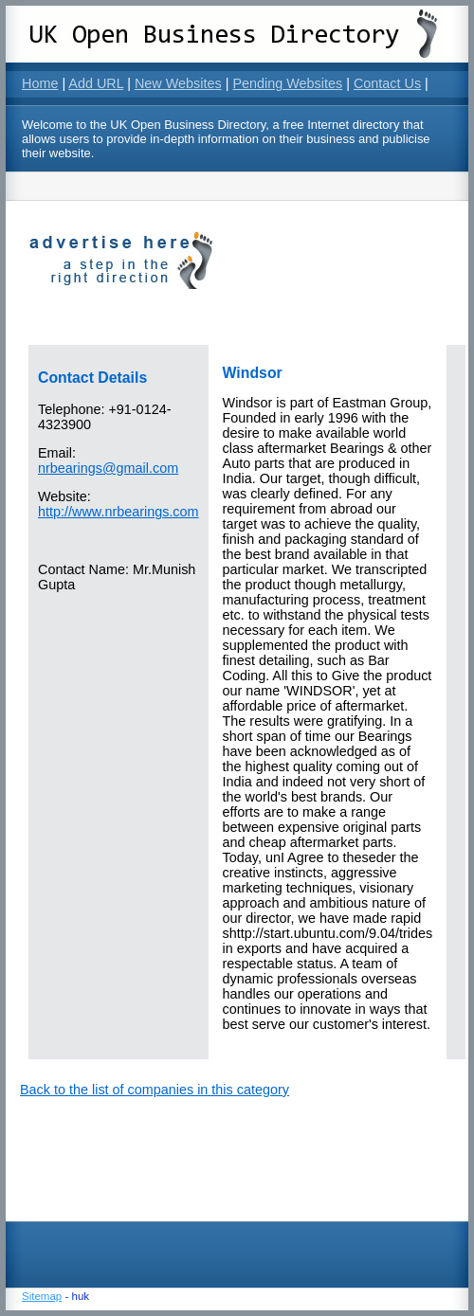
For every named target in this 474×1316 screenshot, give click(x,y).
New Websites (178, 83)
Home (40, 83)
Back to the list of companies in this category (154, 1089)
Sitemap (42, 1296)
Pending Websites (287, 83)
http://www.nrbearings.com (118, 511)
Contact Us (387, 83)
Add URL (95, 83)
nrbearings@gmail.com (108, 468)
